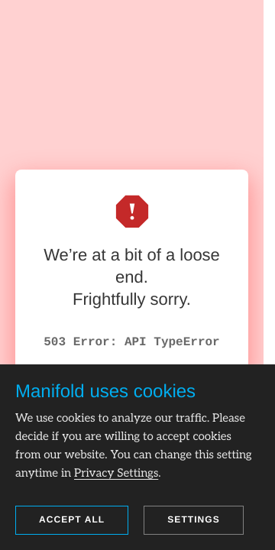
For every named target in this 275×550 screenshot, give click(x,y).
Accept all (72, 519)
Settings (193, 519)
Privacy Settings (116, 473)
